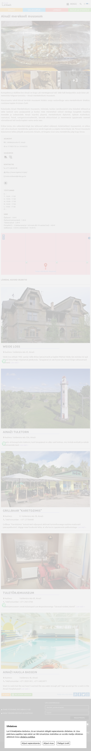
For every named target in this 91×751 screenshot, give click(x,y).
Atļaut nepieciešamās (31, 743)
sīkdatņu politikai (27, 737)
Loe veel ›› (15, 362)
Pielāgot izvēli (63, 743)
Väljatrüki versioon (22, 694)
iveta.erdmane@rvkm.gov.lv (16, 176)
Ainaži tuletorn (16, 432)
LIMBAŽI (57, 10)
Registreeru (79, 718)
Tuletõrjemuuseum (18, 592)
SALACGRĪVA (34, 10)
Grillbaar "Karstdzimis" (22, 510)
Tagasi (6, 694)
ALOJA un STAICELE (79, 10)
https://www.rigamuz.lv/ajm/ (16, 172)
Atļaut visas (49, 743)
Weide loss (11, 346)
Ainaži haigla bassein (20, 672)
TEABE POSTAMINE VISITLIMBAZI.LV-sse (17, 709)
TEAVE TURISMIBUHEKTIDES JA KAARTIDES (18, 713)
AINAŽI (11, 10)
